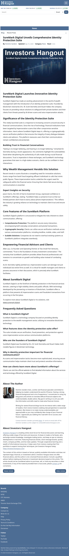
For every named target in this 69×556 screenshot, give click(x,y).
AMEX (3, 500)
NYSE (2, 494)
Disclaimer (4, 528)
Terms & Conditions (7, 523)
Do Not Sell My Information (10, 525)
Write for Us (5, 514)
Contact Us (4, 511)
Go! (66, 12)
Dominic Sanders (11, 44)
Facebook (4, 542)
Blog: (3, 33)
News (44, 44)
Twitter (3, 536)
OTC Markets (5, 497)
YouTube (4, 539)
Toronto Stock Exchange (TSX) (11, 503)
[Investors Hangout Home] (8, 3)
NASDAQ (4, 492)
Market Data (5, 548)
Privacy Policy (5, 520)
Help (2, 517)
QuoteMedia (22, 548)
